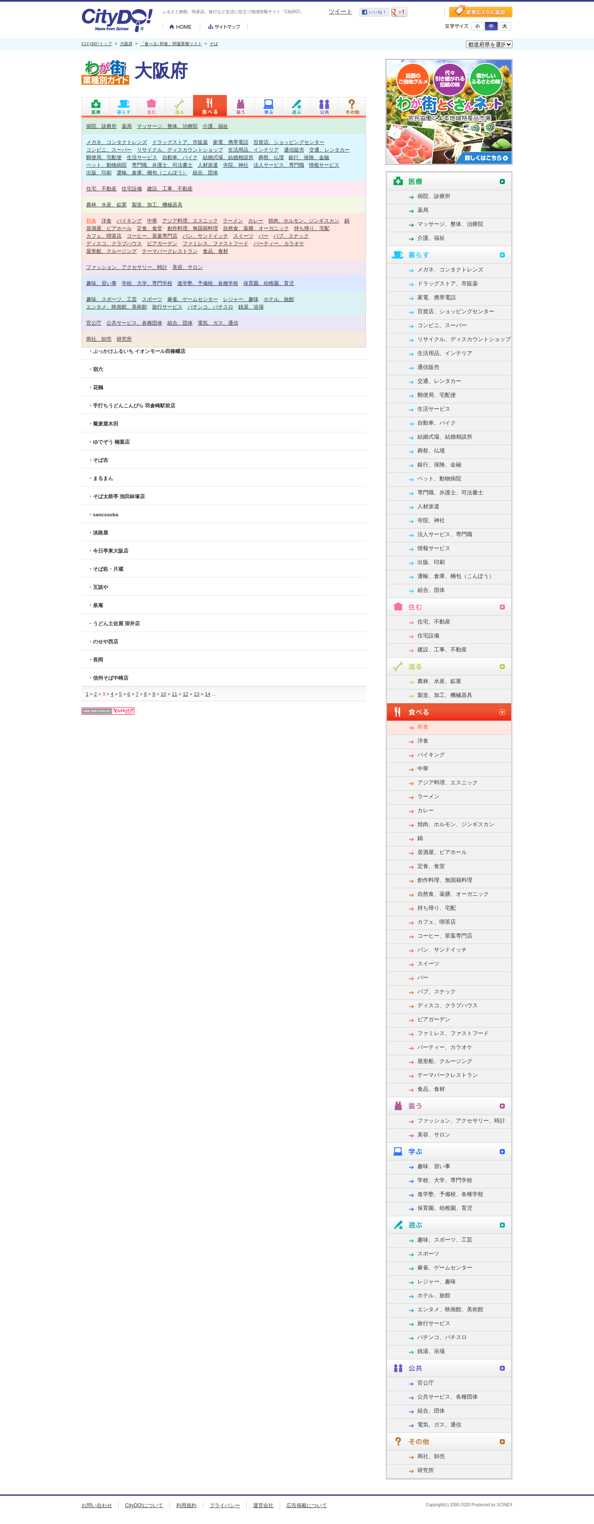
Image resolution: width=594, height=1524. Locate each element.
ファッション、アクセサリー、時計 (126, 267)
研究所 (124, 339)
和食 (91, 220)
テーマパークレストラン (170, 251)
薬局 (127, 126)
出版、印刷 (99, 172)
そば (214, 44)
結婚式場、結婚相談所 (228, 157)
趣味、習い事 (101, 283)
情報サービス (324, 165)
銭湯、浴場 (251, 306)
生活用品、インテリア (253, 149)
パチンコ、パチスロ (210, 306)
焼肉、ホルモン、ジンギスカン (303, 220)
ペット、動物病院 (106, 165)
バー (264, 236)
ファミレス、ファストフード (215, 243)
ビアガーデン (162, 243)
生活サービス (142, 157)
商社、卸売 (99, 339)
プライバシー (225, 1505)
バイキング (129, 220)
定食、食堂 (149, 228)
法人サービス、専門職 (278, 165)
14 (207, 694)
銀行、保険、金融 (309, 157)
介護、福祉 (215, 126)
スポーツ (152, 299)
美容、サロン (187, 267)
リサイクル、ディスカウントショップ (180, 149)
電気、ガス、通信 (218, 322)
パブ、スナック (291, 236)
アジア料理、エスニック (190, 220)
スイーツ (243, 236)
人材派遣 (208, 165)
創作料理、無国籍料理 (192, 228)
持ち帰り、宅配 (312, 228)
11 (174, 694)
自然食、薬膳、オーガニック (256, 228)
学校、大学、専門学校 (147, 283)
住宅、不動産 (101, 188)
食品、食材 (215, 251)
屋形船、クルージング (111, 251)
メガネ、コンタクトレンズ (116, 142)
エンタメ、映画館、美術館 (116, 306)
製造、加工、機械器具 (157, 204)
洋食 (106, 220)
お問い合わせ (97, 1505)
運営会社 (263, 1505)
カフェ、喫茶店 (104, 236)
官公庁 (93, 322)
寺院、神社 (235, 165)
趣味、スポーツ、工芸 (111, 299)
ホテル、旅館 (279, 299)
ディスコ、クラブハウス (114, 243)
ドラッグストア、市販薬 (180, 142)
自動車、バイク (180, 157)
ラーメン (233, 220)
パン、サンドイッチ (205, 236)
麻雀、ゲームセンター (192, 299)
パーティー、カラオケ (278, 243)
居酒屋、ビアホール (109, 228)
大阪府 (126, 44)
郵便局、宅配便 (104, 157)
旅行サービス (167, 306)
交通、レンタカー (329, 149)
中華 (152, 220)
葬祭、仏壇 (271, 157)
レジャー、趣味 (241, 299)
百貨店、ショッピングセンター (288, 142)
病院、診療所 (101, 126)
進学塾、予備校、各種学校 (207, 283)
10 (163, 694)
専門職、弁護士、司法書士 (162, 165)
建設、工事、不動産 (170, 188)
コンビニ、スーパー (109, 149)
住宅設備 (132, 188)
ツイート (340, 11)
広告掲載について (306, 1505)
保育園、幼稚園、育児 (268, 283)
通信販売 (294, 149)
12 (185, 694)
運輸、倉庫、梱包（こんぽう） (152, 172)
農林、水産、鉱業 (106, 204)
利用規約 (186, 1505)
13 (196, 694)
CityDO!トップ (97, 44)
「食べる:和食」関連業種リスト (171, 44)
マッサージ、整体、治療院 (167, 126)
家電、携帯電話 (230, 142)
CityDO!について (144, 1505)
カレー (255, 220)
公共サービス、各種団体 (134, 322)
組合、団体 (205, 172)
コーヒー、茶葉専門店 (152, 236)
